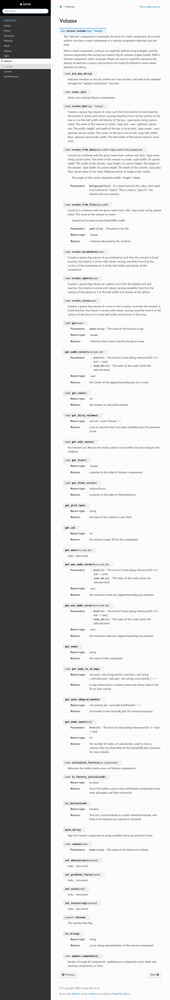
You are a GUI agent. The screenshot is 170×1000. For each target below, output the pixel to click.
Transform (9, 36)
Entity (7, 31)
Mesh (7, 46)
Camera (8, 71)
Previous (68, 974)
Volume (6, 61)
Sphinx (76, 994)
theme (93, 994)
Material (8, 41)
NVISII (26, 4)
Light (6, 56)
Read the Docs (121, 994)
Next (154, 974)
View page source (149, 6)
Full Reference (11, 76)
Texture (8, 51)
